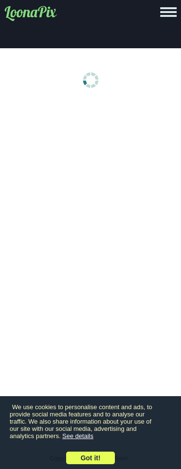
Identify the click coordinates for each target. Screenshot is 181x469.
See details (77, 436)
